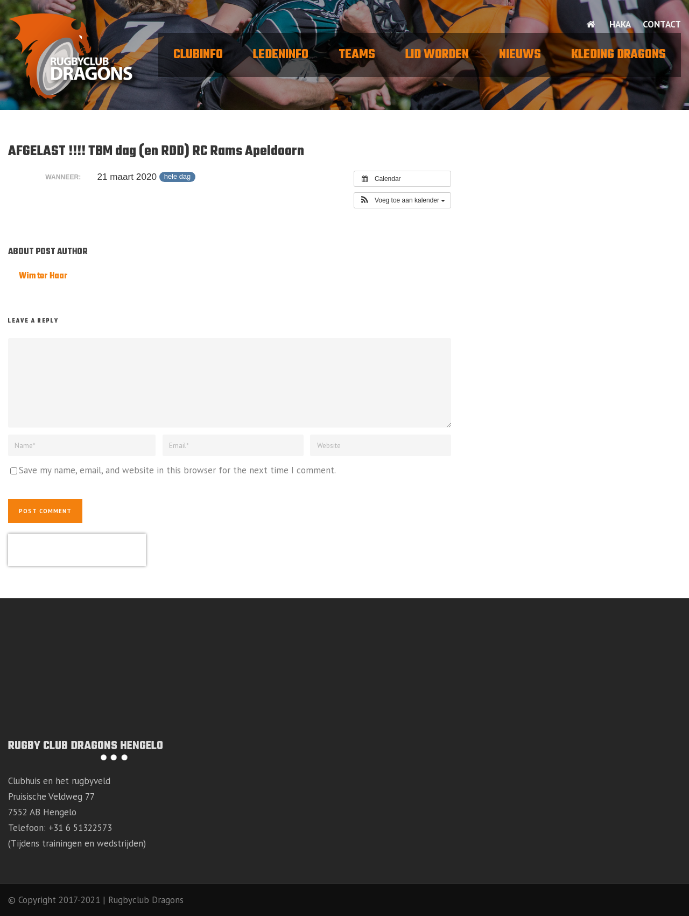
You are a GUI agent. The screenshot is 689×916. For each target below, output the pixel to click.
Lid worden (437, 55)
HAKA (620, 24)
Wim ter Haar (43, 276)
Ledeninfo (280, 55)
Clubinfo (198, 55)
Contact (662, 24)
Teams (357, 55)
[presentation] (77, 550)
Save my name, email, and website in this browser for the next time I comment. (177, 470)
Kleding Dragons (618, 55)
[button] (402, 200)
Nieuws (520, 55)
